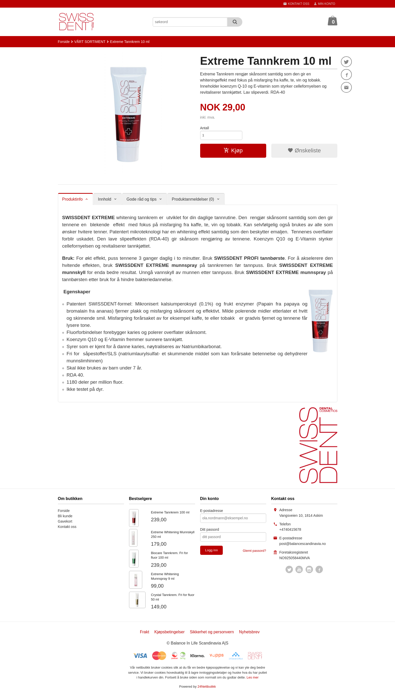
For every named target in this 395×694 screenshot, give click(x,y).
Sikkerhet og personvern (212, 632)
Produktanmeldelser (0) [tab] (193, 199)
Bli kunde (65, 516)
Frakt (144, 632)
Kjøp (233, 151)
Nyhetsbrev (249, 632)
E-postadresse (211, 511)
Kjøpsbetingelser (169, 632)
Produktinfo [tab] (72, 199)
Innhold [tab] (104, 199)
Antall (204, 128)
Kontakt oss (67, 527)
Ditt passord (209, 529)
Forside (64, 42)
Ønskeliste (304, 151)
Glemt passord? (254, 551)
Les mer (253, 677)
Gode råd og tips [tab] (141, 199)
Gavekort (65, 521)
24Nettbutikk (207, 686)
